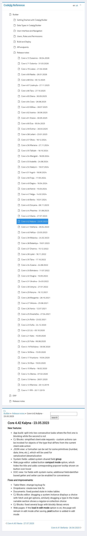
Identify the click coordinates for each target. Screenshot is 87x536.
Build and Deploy (21, 42)
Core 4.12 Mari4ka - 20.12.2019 (33, 385)
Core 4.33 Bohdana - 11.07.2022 (33, 270)
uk (77, 5)
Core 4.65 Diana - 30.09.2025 (32, 96)
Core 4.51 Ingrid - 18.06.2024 (32, 172)
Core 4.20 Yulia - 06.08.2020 (31, 341)
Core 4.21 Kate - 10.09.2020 (31, 336)
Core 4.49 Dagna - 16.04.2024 (32, 183)
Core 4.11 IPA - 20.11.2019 (31, 390)
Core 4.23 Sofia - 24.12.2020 (31, 325)
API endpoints (20, 47)
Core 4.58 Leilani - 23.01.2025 (32, 134)
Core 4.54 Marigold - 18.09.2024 (33, 156)
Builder (13, 14)
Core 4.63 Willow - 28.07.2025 (32, 107)
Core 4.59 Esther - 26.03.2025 (32, 129)
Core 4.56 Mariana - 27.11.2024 (33, 145)
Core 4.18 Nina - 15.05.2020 (31, 352)
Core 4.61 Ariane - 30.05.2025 (32, 118)
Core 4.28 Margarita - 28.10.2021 (33, 298)
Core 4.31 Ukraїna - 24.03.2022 (33, 281)
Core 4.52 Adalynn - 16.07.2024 (33, 167)
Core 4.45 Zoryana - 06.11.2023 (33, 205)
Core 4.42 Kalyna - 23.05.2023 (32, 221)
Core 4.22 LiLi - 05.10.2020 (31, 330)
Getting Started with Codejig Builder (29, 20)
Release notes (20, 52)
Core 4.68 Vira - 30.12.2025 (31, 80)
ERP (12, 396)
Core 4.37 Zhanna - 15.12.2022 (32, 249)
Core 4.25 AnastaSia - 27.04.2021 (33, 314)
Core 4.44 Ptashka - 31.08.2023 (33, 210)
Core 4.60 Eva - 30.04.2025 (31, 123)
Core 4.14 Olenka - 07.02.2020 (32, 374)
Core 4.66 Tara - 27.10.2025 (31, 91)
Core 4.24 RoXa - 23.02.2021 (31, 319)
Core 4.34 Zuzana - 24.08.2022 (32, 265)
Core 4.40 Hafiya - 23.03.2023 (32, 232)
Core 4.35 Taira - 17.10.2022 (31, 259)
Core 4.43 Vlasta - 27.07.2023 (32, 216)
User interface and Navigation (27, 31)
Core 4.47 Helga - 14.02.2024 (32, 194)
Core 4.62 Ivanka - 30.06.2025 (32, 112)
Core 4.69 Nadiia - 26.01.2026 (32, 74)
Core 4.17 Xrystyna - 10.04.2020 (33, 357)
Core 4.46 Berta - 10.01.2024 (32, 199)
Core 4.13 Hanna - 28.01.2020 (32, 379)
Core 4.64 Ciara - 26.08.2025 (31, 101)
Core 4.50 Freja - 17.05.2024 (31, 178)
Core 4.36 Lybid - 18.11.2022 (31, 254)
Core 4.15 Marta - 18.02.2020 (32, 368)
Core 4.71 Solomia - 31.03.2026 (33, 63)
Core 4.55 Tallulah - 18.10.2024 (32, 150)
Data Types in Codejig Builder (26, 25)
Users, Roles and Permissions (27, 36)
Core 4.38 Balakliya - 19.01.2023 (33, 243)
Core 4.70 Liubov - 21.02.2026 (32, 69)
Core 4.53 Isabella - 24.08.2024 (32, 161)
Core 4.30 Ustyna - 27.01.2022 (32, 287)
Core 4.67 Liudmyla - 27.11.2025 (33, 85)
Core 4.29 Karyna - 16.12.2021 (32, 292)
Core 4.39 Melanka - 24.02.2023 (33, 238)
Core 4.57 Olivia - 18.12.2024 (31, 140)
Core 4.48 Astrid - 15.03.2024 (32, 189)
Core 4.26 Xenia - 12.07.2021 (32, 308)
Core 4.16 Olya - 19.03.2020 (31, 363)
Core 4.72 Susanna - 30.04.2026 (33, 58)
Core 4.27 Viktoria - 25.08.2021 (32, 303)
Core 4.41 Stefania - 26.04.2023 (33, 227)
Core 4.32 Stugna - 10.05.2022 (32, 276)
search (55, 417)
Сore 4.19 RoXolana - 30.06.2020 (33, 347)
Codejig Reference (14, 5)
